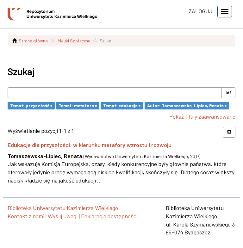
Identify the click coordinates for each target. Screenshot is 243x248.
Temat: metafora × (78, 105)
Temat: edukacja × (121, 105)
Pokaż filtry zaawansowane (202, 116)
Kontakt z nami (26, 216)
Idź (228, 92)
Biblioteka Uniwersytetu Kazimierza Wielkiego (63, 207)
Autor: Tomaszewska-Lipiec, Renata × (187, 105)
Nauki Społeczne (74, 40)
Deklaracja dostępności (109, 216)
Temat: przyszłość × (31, 105)
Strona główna (33, 40)
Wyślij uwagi (63, 216)
